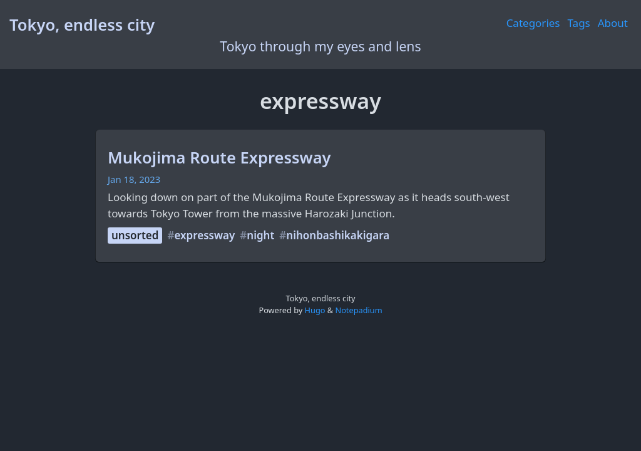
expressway (204, 235)
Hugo (315, 310)
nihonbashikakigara (337, 235)
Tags (579, 23)
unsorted (134, 235)
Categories (533, 23)
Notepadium (358, 310)
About (613, 23)
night (260, 235)
